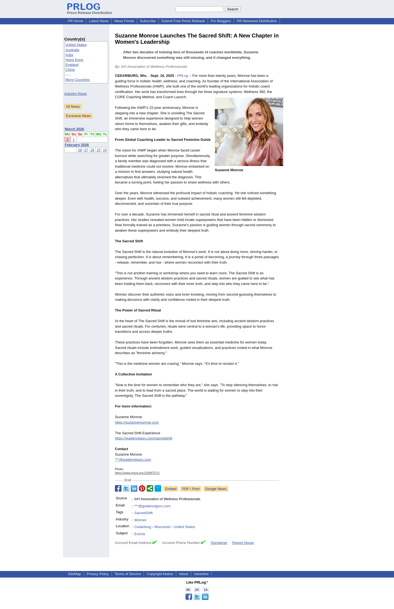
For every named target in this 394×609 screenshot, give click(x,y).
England (72, 65)
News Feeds (124, 21)
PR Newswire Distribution (257, 21)
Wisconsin (162, 527)
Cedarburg (142, 527)
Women (140, 520)
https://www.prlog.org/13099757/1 (137, 472)
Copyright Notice (160, 574)
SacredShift (143, 513)
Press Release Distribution (89, 11)
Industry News (75, 94)
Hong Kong (74, 60)
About (183, 574)
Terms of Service (128, 574)
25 (98, 150)
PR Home (75, 21)
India (69, 55)
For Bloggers (221, 21)
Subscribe (148, 21)
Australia (72, 50)
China (70, 70)
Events (139, 534)
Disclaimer (219, 543)
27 (86, 150)
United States (76, 45)
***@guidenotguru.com (133, 460)
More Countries (77, 80)
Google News (216, 489)
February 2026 (77, 145)
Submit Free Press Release (183, 21)
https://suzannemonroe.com (137, 422)
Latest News (99, 21)
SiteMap (74, 574)
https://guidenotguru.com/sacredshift (143, 438)
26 (92, 150)
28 (80, 150)
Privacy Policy (98, 574)
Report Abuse (243, 543)
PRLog (182, 76)
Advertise (201, 574)
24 (105, 150)
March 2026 (74, 129)
